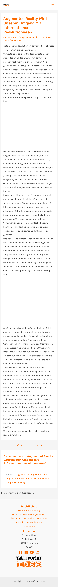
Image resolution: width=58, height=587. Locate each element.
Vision (6, 40)
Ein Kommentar (10, 37)
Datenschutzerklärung (29, 510)
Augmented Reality (29, 37)
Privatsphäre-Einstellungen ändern (29, 514)
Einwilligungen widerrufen (29, 522)
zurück (17, 445)
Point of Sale (46, 37)
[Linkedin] (37, 552)
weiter (41, 445)
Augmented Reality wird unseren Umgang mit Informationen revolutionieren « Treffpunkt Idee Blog (27, 478)
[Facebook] (20, 552)
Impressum (29, 526)
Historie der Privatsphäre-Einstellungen (29, 518)
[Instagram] (26, 552)
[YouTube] (32, 552)
